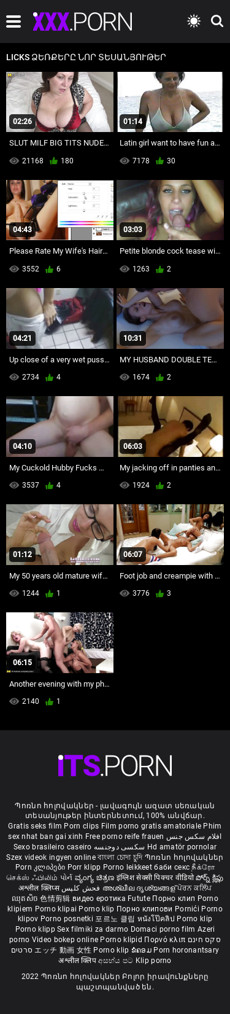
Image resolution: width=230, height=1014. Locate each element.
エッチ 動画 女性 (62, 950)
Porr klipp (85, 867)
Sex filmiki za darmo (92, 929)
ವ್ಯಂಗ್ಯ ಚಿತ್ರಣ (96, 877)
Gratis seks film (35, 826)
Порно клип (174, 898)
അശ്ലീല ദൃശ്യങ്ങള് (139, 888)
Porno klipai (57, 909)
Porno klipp (36, 929)
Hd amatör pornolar (182, 847)
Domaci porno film (163, 929)
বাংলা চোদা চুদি (120, 857)
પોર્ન (66, 877)
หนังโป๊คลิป (157, 919)
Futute (139, 898)
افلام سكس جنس (194, 836)
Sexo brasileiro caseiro (52, 847)
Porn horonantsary (186, 950)
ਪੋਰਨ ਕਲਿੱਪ (194, 888)
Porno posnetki (68, 919)
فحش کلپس (81, 888)
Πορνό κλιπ (165, 939)
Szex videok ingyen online (51, 857)
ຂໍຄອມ (142, 950)
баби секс (172, 867)
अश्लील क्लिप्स (39, 888)
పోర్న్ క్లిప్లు (210, 877)
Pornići (188, 909)
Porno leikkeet (129, 867)
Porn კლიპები (41, 867)
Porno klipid (122, 939)
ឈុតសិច (26, 898)
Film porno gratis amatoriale (151, 826)
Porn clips (82, 826)
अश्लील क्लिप (78, 960)
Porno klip (97, 909)
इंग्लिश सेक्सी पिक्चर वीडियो (155, 877)
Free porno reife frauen (124, 836)
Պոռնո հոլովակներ (184, 857)
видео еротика (99, 898)
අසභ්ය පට (116, 960)
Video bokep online (65, 939)
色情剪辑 (56, 898)
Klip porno (154, 960)
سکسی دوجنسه (119, 847)
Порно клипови (146, 909)
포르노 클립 (116, 919)
